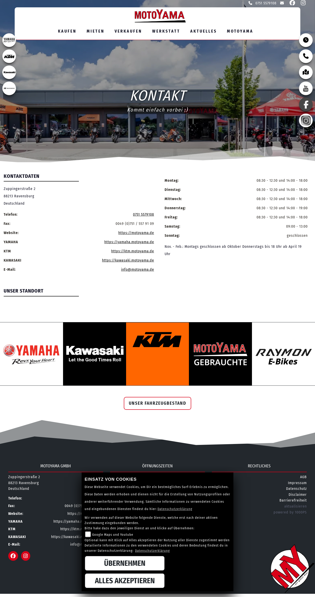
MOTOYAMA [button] (240, 31)
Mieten (96, 31)
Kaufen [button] (67, 31)
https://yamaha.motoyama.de (129, 242)
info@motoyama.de (137, 269)
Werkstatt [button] (166, 31)
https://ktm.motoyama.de (132, 251)
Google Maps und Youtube (112, 535)
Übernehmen (124, 563)
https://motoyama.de (136, 233)
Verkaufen (128, 31)
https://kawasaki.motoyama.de (128, 260)
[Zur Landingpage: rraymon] (9, 88)
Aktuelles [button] (203, 31)
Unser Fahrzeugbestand (157, 403)
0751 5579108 (262, 3)
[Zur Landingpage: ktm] (9, 56)
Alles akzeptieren (125, 580)
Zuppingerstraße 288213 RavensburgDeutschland (20, 196)
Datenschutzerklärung (175, 509)
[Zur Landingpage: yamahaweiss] (9, 40)
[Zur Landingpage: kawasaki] (9, 72)
